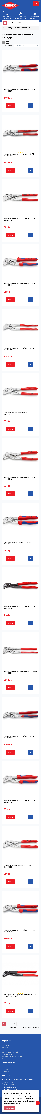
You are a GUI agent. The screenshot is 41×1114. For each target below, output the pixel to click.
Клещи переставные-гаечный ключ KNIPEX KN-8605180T (19, 931)
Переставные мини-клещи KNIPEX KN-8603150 (17, 413)
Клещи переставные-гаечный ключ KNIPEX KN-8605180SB (19, 801)
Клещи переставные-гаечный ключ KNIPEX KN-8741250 (19, 607)
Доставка (5, 1047)
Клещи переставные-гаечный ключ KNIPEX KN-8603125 (19, 478)
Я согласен (10, 1108)
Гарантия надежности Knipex (11, 1052)
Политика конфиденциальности (12, 1057)
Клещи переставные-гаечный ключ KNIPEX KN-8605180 (19, 284)
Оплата (4, 1050)
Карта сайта (5, 1069)
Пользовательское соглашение (11, 1059)
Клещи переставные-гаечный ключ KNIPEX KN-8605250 (19, 90)
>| (24, 1024)
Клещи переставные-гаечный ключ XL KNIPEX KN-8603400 (20, 672)
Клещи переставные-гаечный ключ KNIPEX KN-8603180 (19, 219)
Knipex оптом (6, 1071)
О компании (5, 1045)
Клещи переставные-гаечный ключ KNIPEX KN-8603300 (19, 349)
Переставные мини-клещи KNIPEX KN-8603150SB (17, 866)
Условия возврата (7, 1054)
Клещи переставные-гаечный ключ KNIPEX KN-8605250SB (19, 737)
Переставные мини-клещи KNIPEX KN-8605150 (17, 543)
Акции (3, 1067)
